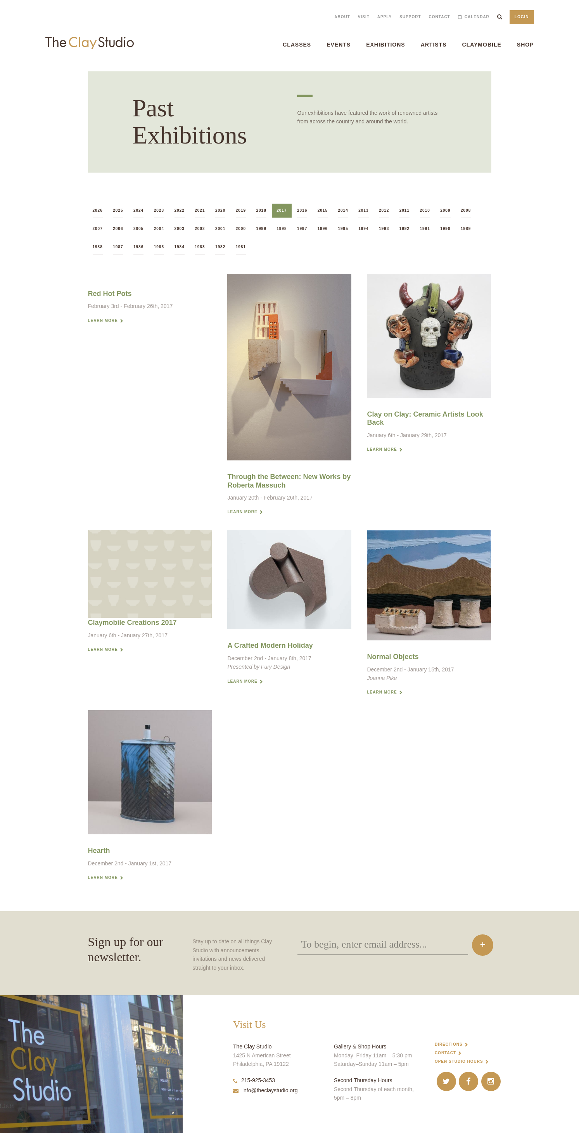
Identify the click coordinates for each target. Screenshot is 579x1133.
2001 (220, 229)
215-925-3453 (254, 1080)
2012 (384, 210)
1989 (466, 229)
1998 (282, 229)
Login (522, 17)
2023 (159, 210)
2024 (138, 210)
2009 (445, 210)
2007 (98, 229)
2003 (180, 229)
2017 (282, 210)
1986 (138, 247)
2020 (220, 210)
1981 (241, 247)
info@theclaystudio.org (265, 1090)
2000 (241, 229)
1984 (180, 247)
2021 (200, 210)
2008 (466, 210)
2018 (261, 210)
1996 (323, 229)
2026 (98, 210)
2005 (138, 229)
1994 (363, 229)
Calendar (477, 17)
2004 (159, 229)
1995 (343, 229)
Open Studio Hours (459, 1061)
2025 (118, 210)
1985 (159, 247)
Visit (364, 17)
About (342, 17)
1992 (404, 229)
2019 (241, 210)
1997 (302, 229)
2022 (180, 210)
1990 (445, 229)
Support (410, 17)
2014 (343, 210)
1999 (261, 229)
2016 (302, 210)
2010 (425, 210)
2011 (404, 210)
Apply (384, 17)
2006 (118, 229)
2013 (363, 210)
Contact (439, 17)
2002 (200, 229)
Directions (449, 1044)
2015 (323, 210)
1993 (384, 229)
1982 (220, 247)
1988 (98, 247)
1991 (425, 229)
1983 (200, 247)
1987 (118, 247)
